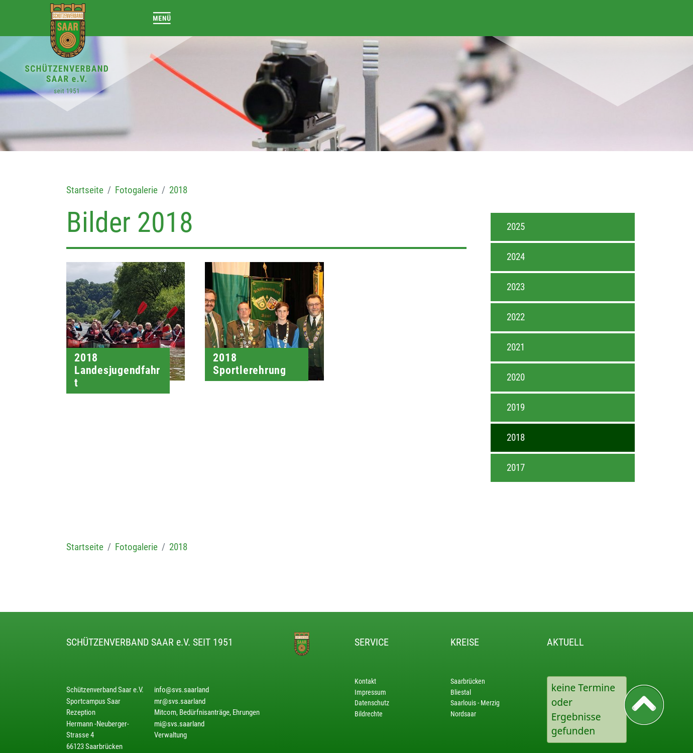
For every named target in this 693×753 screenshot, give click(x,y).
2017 (516, 467)
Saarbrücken (467, 681)
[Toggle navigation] (162, 18)
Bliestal (460, 692)
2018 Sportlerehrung (249, 363)
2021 (516, 347)
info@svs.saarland (181, 689)
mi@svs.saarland (179, 723)
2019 (516, 407)
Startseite (84, 190)
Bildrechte (369, 714)
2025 (516, 226)
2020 (516, 377)
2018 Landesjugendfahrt (117, 370)
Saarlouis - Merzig (475, 703)
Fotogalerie (136, 190)
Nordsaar (463, 714)
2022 (516, 317)
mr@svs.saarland (179, 701)
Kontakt (365, 681)
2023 (516, 287)
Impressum (370, 692)
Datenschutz (372, 703)
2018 (178, 190)
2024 (516, 257)
